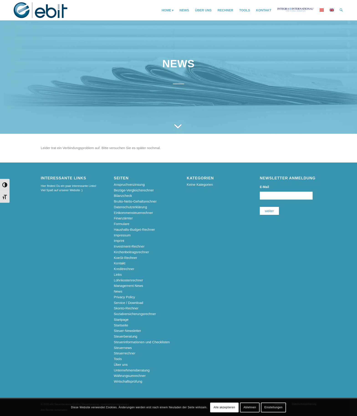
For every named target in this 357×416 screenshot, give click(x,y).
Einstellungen (273, 407)
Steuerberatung (125, 336)
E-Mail (264, 187)
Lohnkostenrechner (128, 280)
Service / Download (128, 303)
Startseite (121, 325)
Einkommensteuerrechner (133, 213)
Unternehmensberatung (132, 370)
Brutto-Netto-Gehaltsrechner (135, 201)
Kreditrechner (124, 269)
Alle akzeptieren (224, 407)
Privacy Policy (124, 297)
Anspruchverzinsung (129, 184)
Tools (118, 359)
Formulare (121, 224)
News (118, 291)
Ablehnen (249, 407)
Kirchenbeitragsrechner (131, 252)
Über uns (121, 364)
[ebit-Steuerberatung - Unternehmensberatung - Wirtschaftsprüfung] (40, 10)
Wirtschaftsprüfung (128, 381)
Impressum (122, 235)
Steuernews (123, 348)
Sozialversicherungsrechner (135, 314)
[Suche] (341, 10)
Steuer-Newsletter (127, 331)
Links (118, 274)
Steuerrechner (124, 353)
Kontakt (119, 263)
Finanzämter (123, 218)
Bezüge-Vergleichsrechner (134, 190)
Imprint (119, 241)
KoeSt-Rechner (125, 258)
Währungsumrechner (130, 376)
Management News (128, 286)
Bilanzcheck (123, 196)
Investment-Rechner (129, 246)
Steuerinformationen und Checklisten (142, 342)
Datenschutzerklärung (130, 207)
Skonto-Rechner (126, 308)
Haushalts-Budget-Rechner (134, 229)
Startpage (121, 319)
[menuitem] (168, 10)
